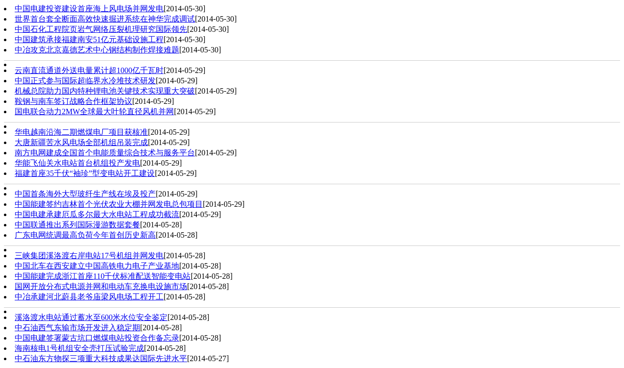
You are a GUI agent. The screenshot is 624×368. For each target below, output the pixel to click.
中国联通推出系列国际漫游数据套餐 (77, 225)
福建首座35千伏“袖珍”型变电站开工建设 (85, 173)
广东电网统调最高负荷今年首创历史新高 (85, 235)
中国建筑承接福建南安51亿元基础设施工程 (89, 39)
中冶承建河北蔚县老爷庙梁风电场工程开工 (89, 297)
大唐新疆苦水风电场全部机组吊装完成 (81, 142)
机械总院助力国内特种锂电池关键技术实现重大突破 (105, 91)
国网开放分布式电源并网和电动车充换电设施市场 (101, 286)
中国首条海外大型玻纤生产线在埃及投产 (85, 194)
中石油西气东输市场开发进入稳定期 (77, 327)
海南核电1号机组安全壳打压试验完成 (79, 348)
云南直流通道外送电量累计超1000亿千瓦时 (89, 70)
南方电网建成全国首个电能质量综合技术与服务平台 (105, 152)
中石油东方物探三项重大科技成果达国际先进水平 (101, 358)
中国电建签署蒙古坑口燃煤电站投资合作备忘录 (97, 338)
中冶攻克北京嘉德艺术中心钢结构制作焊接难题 (97, 50)
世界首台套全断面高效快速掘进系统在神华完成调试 (105, 19)
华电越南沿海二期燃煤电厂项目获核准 (81, 132)
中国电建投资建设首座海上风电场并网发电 (89, 8)
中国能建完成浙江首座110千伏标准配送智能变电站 (103, 276)
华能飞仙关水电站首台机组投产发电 (77, 163)
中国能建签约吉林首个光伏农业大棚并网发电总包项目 (109, 204)
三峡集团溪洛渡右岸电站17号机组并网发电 (89, 255)
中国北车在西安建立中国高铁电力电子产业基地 (97, 266)
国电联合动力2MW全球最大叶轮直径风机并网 (94, 111)
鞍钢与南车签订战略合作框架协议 (73, 101)
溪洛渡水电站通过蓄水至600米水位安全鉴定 (91, 317)
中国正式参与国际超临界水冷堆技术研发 (85, 80)
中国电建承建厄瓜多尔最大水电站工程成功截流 (97, 214)
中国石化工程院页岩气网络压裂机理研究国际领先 (101, 29)
